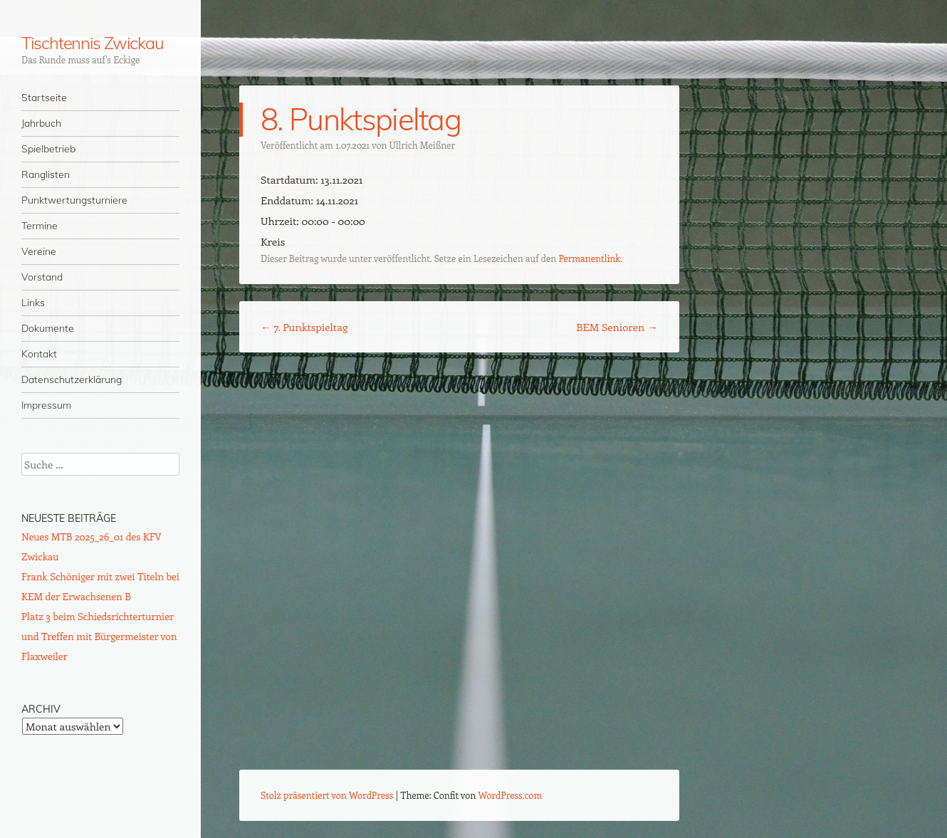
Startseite (44, 97)
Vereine (38, 251)
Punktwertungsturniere (74, 200)
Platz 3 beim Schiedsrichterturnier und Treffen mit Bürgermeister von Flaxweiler (99, 636)
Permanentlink (589, 258)
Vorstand (42, 277)
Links (33, 302)
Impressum (46, 405)
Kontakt (39, 353)
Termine (39, 225)
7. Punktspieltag (304, 327)
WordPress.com (510, 795)
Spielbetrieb (48, 148)
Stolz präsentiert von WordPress (327, 795)
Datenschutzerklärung (71, 379)
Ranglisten (45, 174)
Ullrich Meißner (422, 145)
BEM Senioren (617, 327)
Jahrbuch (41, 123)
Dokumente (47, 328)
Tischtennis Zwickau (92, 42)
